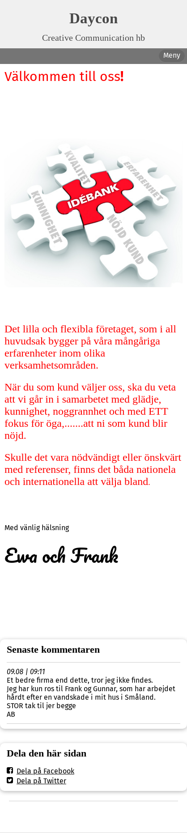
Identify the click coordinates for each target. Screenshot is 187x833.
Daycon (93, 18)
